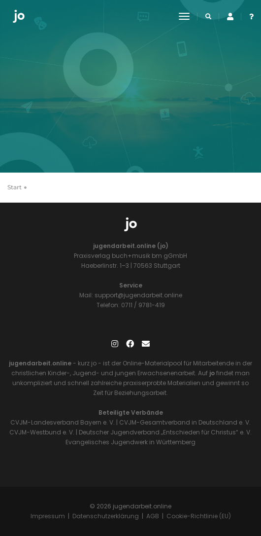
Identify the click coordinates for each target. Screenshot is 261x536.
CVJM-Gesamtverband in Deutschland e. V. (184, 422)
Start (14, 187)
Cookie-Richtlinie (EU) (198, 516)
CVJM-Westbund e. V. (41, 432)
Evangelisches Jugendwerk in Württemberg (130, 442)
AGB (152, 516)
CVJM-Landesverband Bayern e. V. (62, 422)
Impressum (48, 516)
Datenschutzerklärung (105, 516)
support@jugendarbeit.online (137, 295)
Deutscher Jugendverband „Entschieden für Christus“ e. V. (165, 432)
